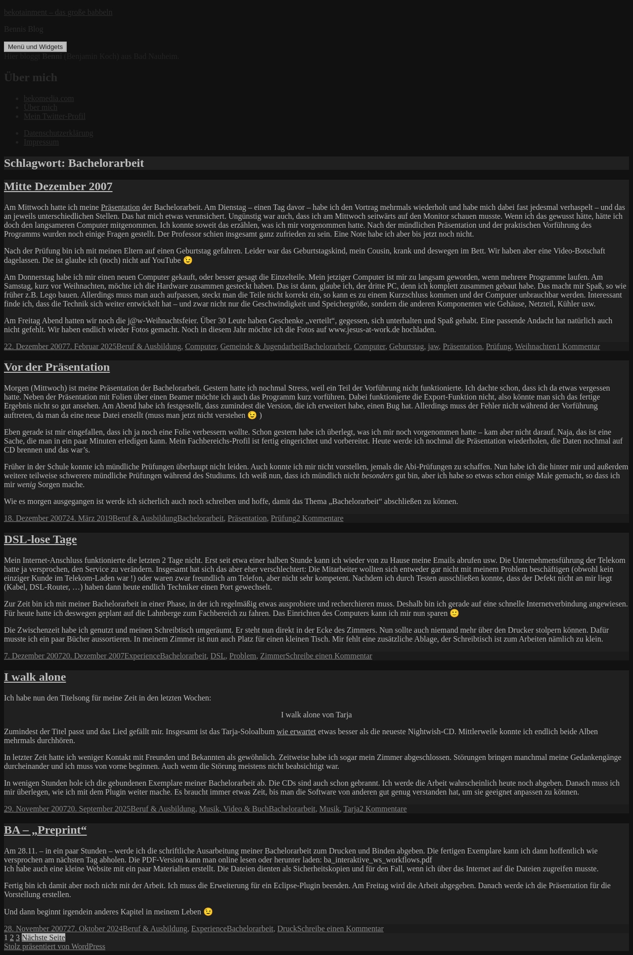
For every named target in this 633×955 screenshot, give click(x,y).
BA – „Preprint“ (45, 829)
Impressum (41, 142)
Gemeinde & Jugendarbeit (262, 346)
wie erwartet (296, 731)
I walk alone (35, 676)
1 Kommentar (578, 346)
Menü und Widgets (35, 46)
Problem (242, 656)
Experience (142, 656)
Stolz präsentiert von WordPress (54, 946)
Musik (329, 808)
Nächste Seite (43, 937)
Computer (200, 346)
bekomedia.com (49, 98)
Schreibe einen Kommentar (329, 656)
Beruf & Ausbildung (149, 346)
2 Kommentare (320, 518)
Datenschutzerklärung (58, 133)
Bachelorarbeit (326, 346)
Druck (287, 928)
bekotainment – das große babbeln (58, 12)
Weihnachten (535, 346)
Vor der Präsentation (57, 366)
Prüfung (498, 346)
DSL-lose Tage (40, 539)
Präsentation (120, 207)
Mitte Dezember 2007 (58, 186)
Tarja (351, 808)
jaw (433, 346)
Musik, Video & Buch (234, 808)
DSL (218, 656)
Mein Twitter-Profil (55, 116)
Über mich (40, 107)
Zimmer (273, 656)
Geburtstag (406, 346)
